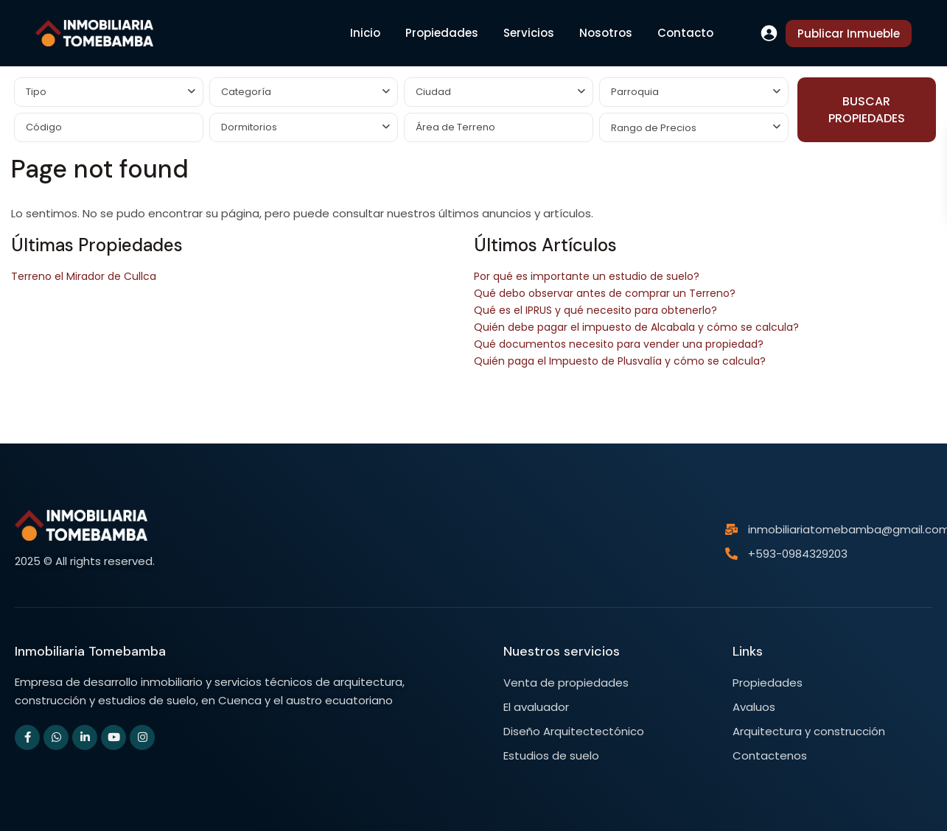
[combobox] (108, 92)
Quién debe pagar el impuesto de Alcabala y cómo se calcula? (636, 327)
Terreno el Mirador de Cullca (83, 276)
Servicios (528, 33)
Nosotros (605, 33)
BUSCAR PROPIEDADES (866, 110)
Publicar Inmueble (848, 33)
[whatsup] (56, 737)
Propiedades (441, 33)
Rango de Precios (653, 128)
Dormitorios (249, 127)
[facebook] (27, 737)
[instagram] (142, 737)
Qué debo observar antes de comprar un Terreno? (604, 293)
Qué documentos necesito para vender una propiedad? (618, 344)
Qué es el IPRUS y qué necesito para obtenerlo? (595, 310)
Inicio (365, 33)
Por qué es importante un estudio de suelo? (586, 276)
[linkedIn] (84, 737)
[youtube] (113, 737)
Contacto (685, 33)
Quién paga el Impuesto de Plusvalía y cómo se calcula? (620, 361)
